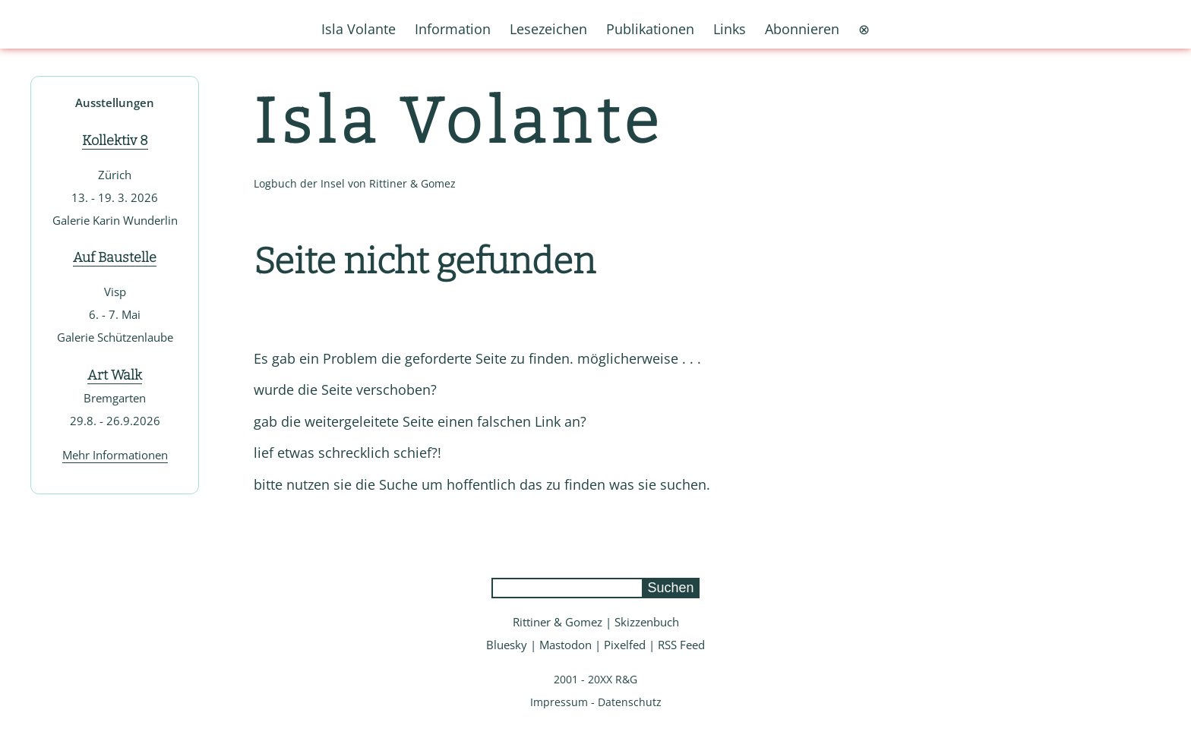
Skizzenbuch (646, 621)
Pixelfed (625, 644)
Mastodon (565, 644)
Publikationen (650, 29)
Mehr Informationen (115, 454)
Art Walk (114, 375)
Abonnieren (802, 29)
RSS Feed (681, 644)
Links (729, 29)
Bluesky (506, 644)
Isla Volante (459, 121)
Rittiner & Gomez (557, 621)
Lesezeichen (548, 29)
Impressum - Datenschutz (596, 702)
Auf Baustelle (114, 257)
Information (453, 29)
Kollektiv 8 (115, 140)
